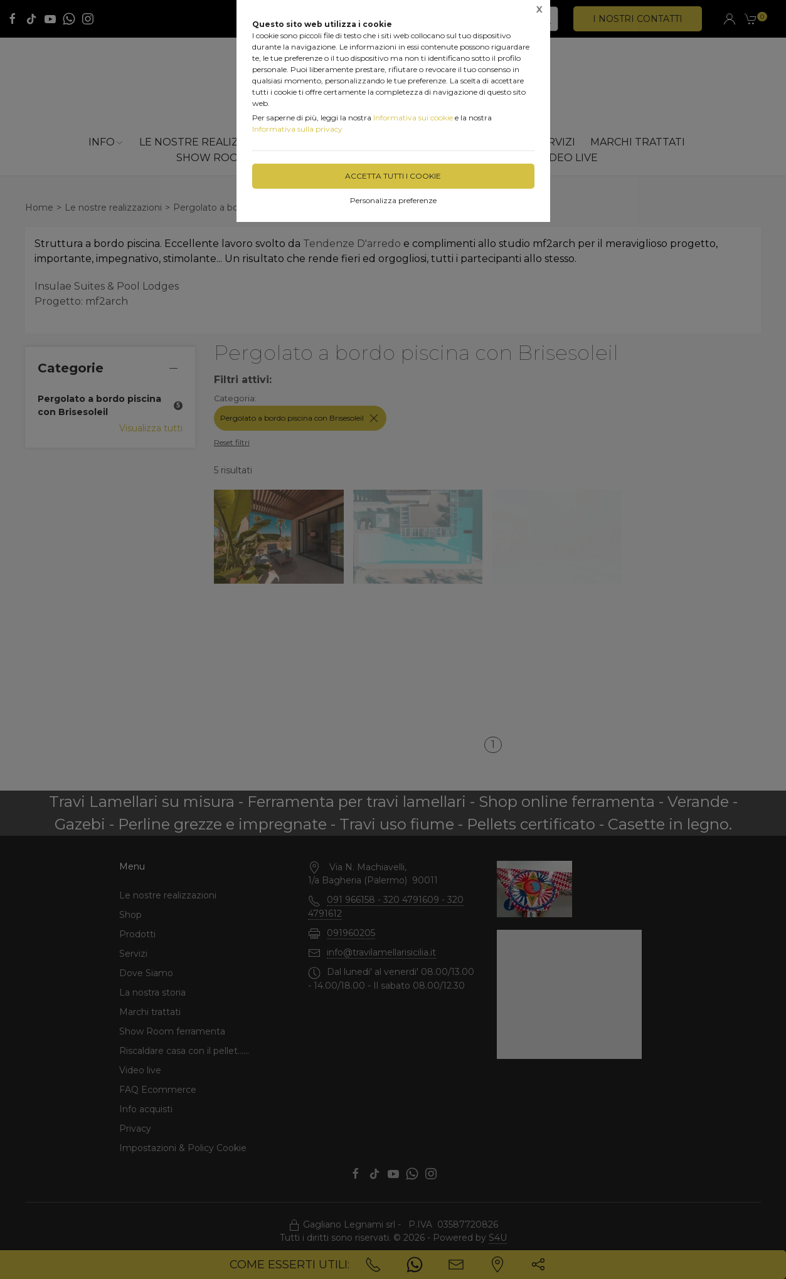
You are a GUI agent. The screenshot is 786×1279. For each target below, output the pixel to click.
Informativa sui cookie (413, 117)
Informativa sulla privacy (297, 129)
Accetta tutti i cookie (393, 176)
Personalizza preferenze (393, 200)
